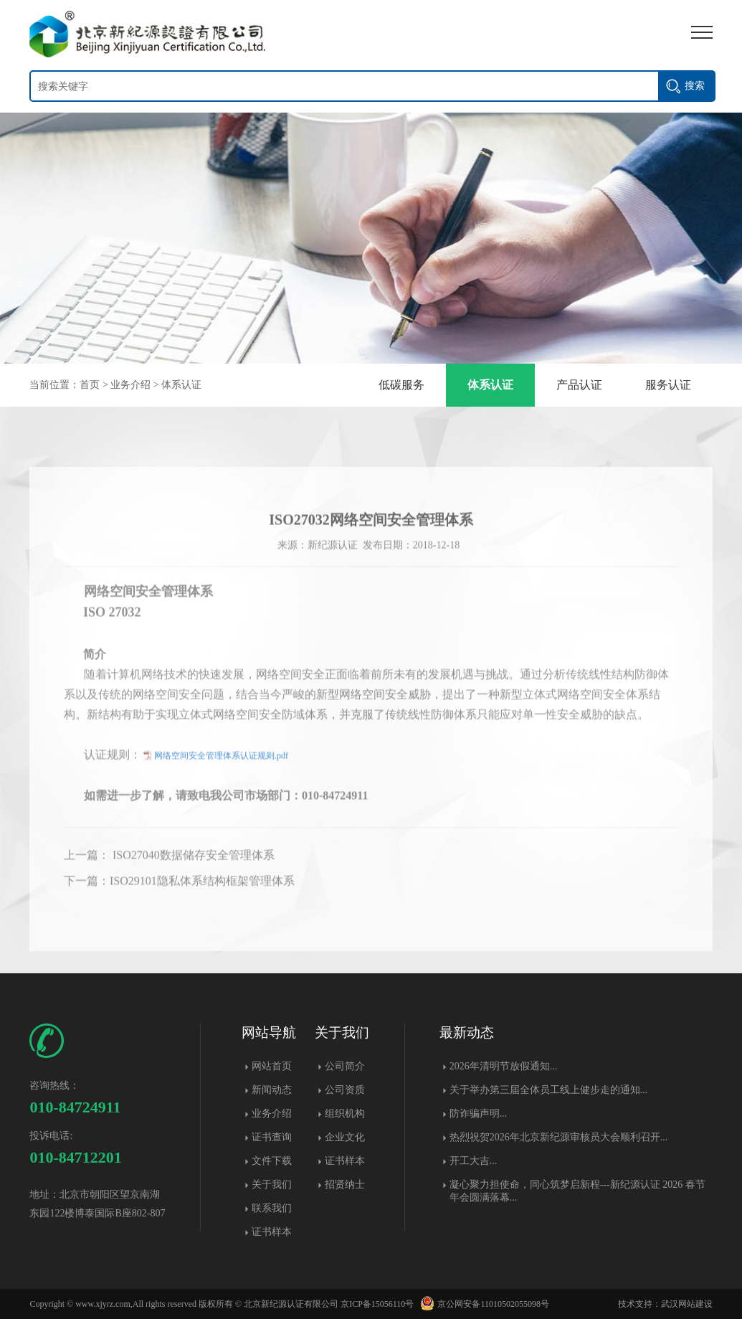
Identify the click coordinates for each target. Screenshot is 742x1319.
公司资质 (345, 1089)
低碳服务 (401, 385)
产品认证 (579, 385)
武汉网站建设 (687, 1304)
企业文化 (345, 1137)
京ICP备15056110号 (377, 1304)
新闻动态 (272, 1089)
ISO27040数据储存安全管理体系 (192, 871)
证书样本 (272, 1231)
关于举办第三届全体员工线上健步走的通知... (549, 1089)
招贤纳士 (345, 1184)
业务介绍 (130, 384)
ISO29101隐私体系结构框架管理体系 (202, 897)
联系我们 (272, 1208)
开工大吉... (474, 1160)
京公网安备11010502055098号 (482, 1304)
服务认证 (668, 385)
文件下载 (272, 1160)
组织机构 (345, 1113)
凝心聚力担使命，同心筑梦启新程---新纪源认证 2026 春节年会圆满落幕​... (577, 1191)
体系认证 (181, 384)
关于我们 (272, 1184)
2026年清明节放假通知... (504, 1066)
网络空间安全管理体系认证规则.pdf (221, 772)
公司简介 (345, 1066)
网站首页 (272, 1066)
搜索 (695, 85)
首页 (90, 384)
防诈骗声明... (479, 1113)
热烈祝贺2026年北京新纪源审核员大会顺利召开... (559, 1137)
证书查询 (272, 1137)
